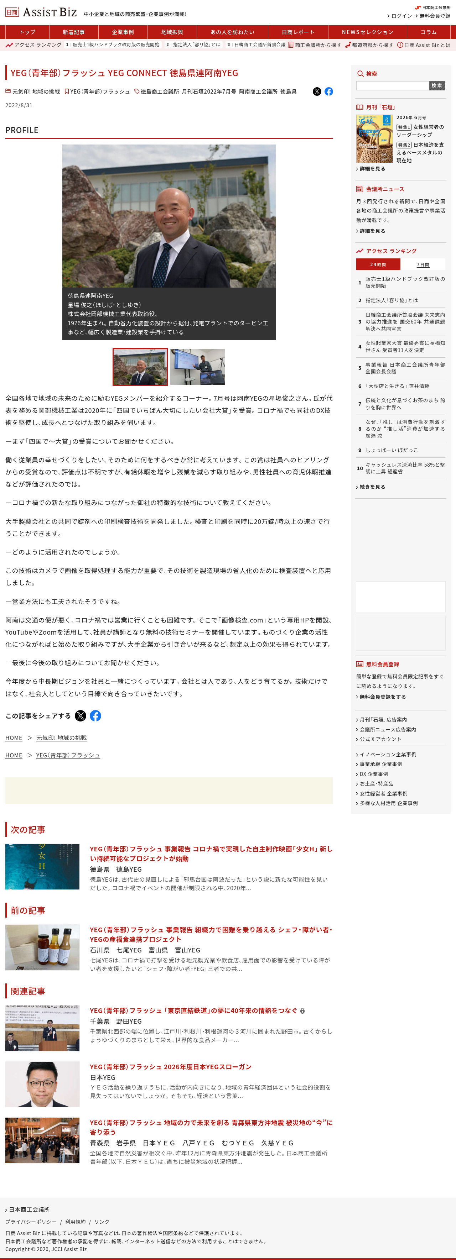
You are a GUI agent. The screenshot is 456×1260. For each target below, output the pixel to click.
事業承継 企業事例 (381, 764)
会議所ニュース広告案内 (388, 729)
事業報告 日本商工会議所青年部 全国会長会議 (405, 368)
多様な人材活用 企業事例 (389, 803)
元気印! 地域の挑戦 (36, 91)
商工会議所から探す (314, 44)
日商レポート (298, 32)
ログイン (402, 16)
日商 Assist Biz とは (424, 44)
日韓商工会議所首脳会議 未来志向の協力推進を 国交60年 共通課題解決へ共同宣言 (405, 321)
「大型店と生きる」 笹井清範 (398, 386)
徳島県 (288, 91)
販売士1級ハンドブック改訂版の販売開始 (116, 44)
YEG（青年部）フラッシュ (100, 91)
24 (378, 264)
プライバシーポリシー (31, 1221)
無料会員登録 (435, 16)
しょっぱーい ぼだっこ (392, 450)
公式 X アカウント (380, 739)
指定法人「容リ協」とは (197, 44)
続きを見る (373, 486)
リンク (102, 1221)
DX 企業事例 (374, 773)
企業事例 (123, 32)
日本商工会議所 (29, 1209)
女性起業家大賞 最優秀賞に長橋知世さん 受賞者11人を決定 (405, 346)
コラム (428, 32)
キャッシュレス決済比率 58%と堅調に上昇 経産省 (405, 468)
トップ (27, 32)
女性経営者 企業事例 (384, 793)
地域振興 (172, 32)
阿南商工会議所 (258, 91)
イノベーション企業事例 (388, 754)
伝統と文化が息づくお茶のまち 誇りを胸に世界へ (405, 404)
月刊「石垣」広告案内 (383, 719)
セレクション (367, 32)
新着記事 (74, 32)
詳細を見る (373, 168)
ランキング (33, 45)
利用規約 (75, 1221)
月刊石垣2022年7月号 (209, 91)
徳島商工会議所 (160, 91)
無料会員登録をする (383, 696)
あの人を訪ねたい (233, 32)
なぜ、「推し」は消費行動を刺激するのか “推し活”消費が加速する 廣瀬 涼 (405, 429)
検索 (437, 85)
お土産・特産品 (377, 783)
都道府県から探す (369, 44)
